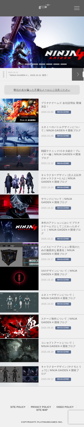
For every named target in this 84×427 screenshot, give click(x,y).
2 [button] (28, 64)
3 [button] (35, 64)
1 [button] (20, 64)
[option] (42, 42)
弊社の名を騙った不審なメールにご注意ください (42, 90)
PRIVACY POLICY (41, 407)
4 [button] (42, 64)
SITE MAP (42, 410)
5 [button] (49, 64)
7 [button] (63, 64)
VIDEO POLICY (65, 407)
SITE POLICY (18, 407)
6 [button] (56, 64)
